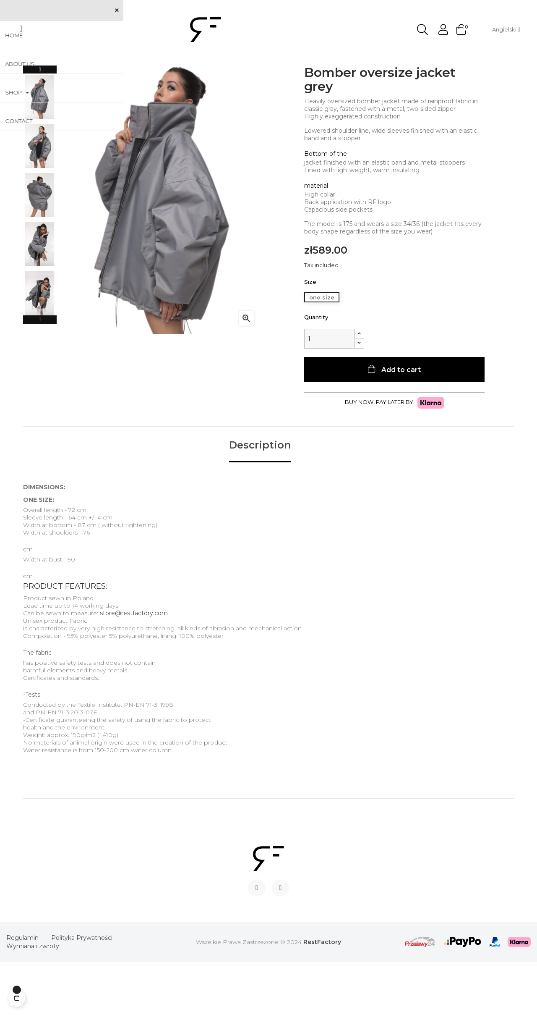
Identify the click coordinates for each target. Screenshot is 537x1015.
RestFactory (322, 995)
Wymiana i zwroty (32, 999)
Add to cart (400, 423)
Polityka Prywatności (81, 990)
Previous (40, 372)
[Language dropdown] (506, 29)
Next (40, 122)
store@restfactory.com (134, 666)
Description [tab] (260, 498)
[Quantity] (329, 391)
